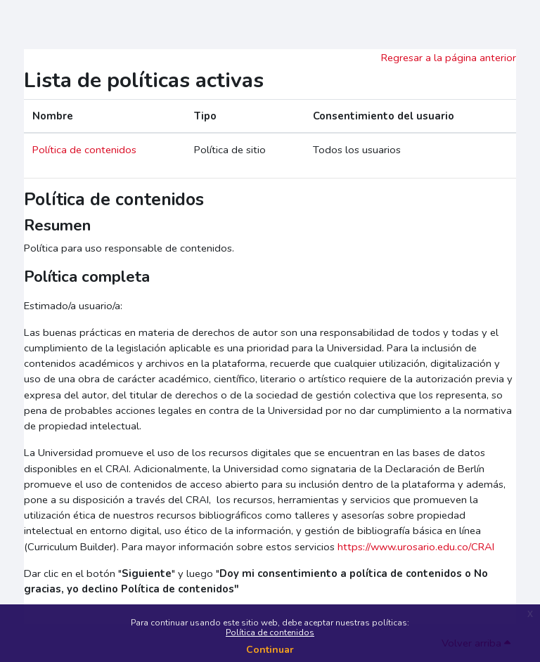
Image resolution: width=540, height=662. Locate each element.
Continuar (270, 649)
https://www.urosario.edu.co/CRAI (416, 547)
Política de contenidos (270, 632)
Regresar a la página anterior (448, 58)
